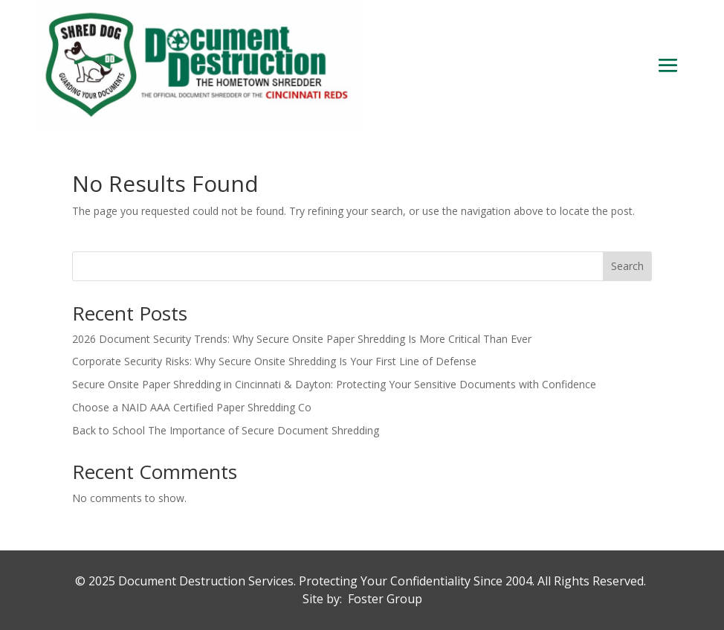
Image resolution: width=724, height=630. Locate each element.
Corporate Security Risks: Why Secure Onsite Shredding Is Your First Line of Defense (274, 361)
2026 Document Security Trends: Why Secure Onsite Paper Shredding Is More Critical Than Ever (301, 339)
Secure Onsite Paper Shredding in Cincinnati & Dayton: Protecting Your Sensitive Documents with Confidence (334, 384)
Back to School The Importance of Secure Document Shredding (225, 430)
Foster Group (385, 599)
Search (627, 266)
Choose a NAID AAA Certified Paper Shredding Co (191, 407)
